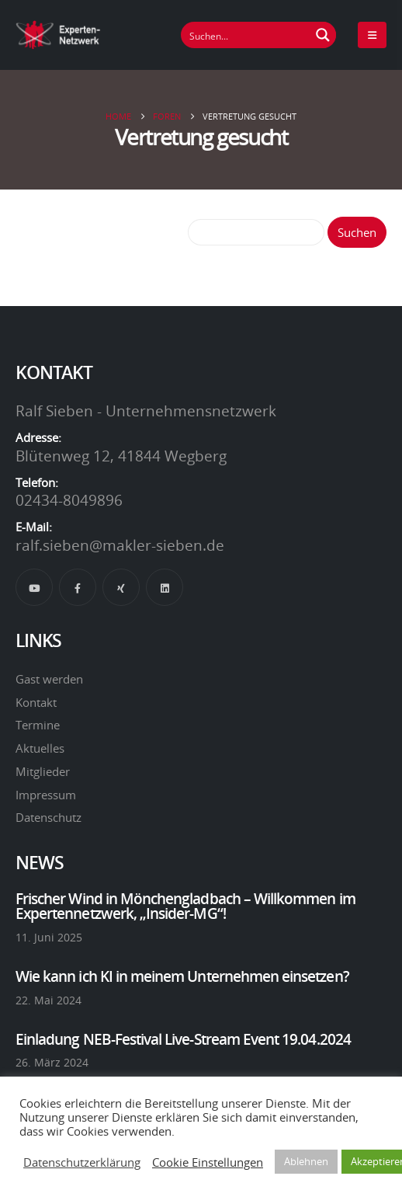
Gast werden (49, 679)
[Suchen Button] (323, 35)
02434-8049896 (69, 500)
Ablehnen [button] (306, 1161)
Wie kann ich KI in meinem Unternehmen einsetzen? (182, 976)
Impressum (46, 794)
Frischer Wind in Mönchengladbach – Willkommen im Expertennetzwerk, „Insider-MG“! (185, 906)
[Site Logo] (58, 34)
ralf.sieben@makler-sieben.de (120, 545)
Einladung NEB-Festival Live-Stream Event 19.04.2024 (183, 1039)
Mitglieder (43, 771)
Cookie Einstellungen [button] (207, 1162)
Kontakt (36, 702)
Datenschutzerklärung (81, 1162)
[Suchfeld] (246, 35)
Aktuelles (40, 748)
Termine (38, 724)
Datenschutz (48, 817)
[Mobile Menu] (372, 35)
